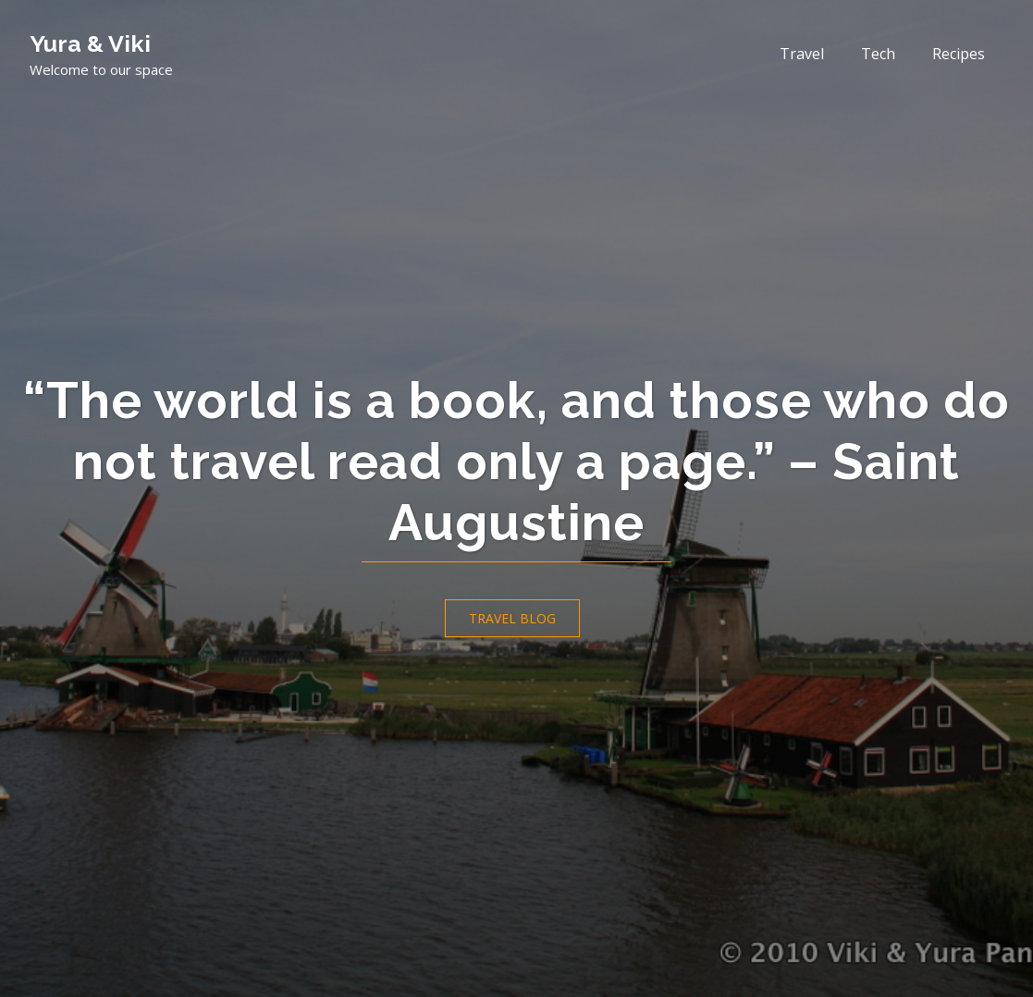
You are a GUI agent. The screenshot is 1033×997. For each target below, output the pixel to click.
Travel (802, 53)
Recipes (958, 53)
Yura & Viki (90, 43)
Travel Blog (512, 618)
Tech (878, 53)
